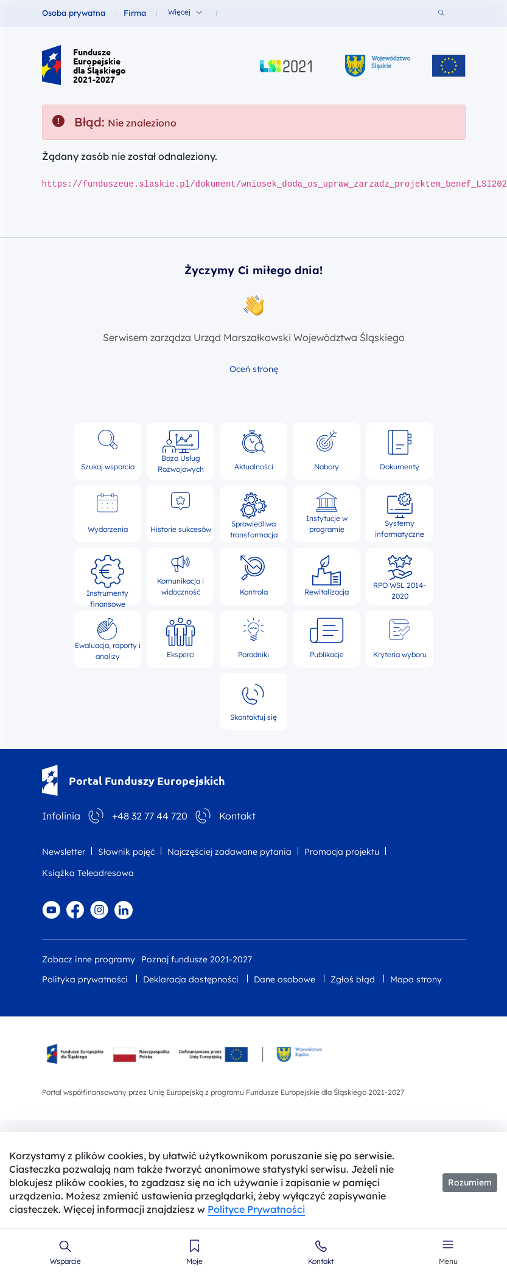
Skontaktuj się (253, 701)
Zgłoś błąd (352, 979)
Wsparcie (65, 1261)
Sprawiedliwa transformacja (254, 513)
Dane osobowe (284, 979)
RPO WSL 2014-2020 (399, 576)
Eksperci (180, 638)
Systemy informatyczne (399, 513)
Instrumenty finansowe (107, 576)
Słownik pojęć (126, 851)
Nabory (326, 450)
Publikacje (327, 638)
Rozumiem (470, 1182)
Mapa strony (416, 979)
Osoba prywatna (73, 13)
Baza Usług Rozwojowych (181, 451)
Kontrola (254, 575)
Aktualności (253, 450)
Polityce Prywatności (256, 1209)
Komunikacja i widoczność (180, 575)
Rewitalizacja (326, 575)
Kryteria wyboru (400, 638)
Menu (448, 1261)
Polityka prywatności (85, 979)
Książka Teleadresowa (88, 873)
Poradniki (253, 638)
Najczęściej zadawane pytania (229, 851)
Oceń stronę (253, 369)
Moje (194, 1261)
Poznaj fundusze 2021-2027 (196, 959)
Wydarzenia (108, 513)
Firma (135, 13)
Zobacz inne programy (88, 959)
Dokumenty (399, 450)
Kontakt (321, 1261)
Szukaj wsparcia (108, 450)
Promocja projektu (341, 851)
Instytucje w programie (327, 513)
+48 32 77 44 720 (149, 816)
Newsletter (63, 851)
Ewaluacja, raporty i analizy (108, 639)
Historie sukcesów (180, 513)
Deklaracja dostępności (191, 979)
